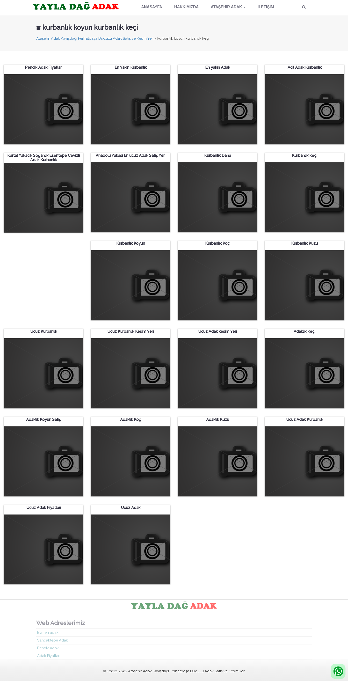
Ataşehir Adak (228, 7)
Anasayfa (151, 7)
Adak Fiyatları (48, 657)
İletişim (266, 7)
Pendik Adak (48, 649)
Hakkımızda (186, 7)
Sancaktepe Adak (52, 641)
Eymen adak (47, 634)
